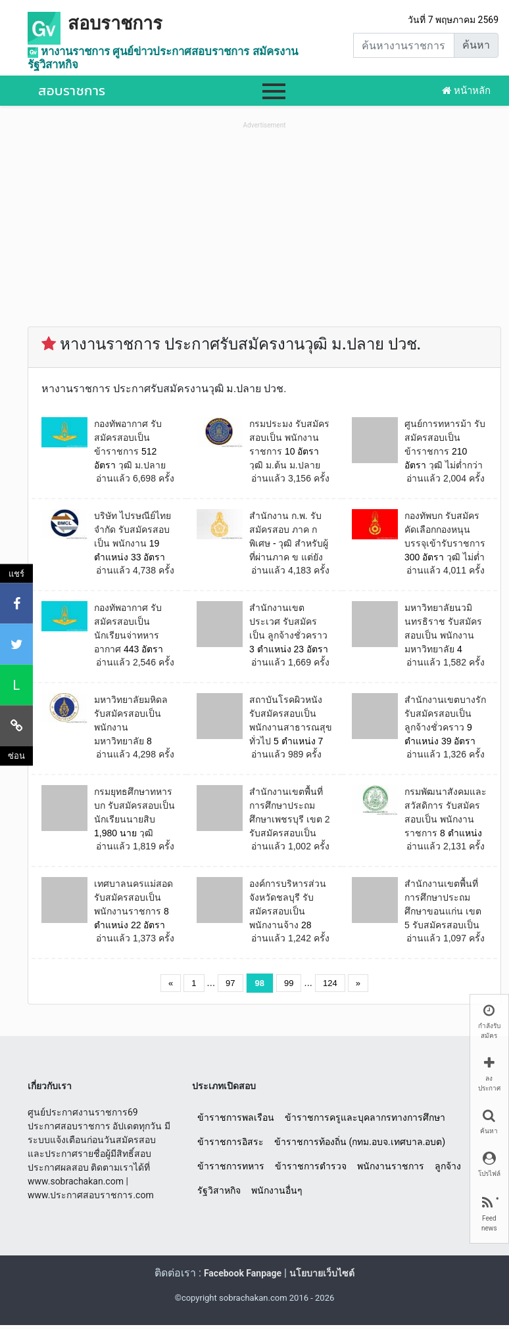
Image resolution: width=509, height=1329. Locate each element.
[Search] (403, 45)
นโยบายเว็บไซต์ (321, 1273)
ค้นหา (476, 45)
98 (259, 983)
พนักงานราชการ (390, 1166)
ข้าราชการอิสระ (230, 1142)
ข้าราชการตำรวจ (311, 1166)
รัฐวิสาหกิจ (219, 1190)
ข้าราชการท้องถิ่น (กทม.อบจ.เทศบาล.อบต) (359, 1142)
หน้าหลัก (466, 91)
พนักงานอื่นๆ (277, 1190)
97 (230, 983)
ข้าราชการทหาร (230, 1166)
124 (330, 983)
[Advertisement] (264, 224)
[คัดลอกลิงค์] (16, 726)
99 (288, 983)
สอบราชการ (115, 23)
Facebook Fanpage (242, 1273)
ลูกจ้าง (448, 1166)
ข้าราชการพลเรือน (235, 1117)
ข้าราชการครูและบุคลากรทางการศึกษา (365, 1117)
